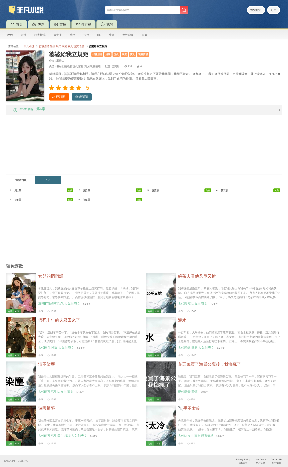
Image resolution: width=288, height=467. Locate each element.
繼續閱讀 (81, 97)
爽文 (73, 34)
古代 (86, 34)
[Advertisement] (126, 149)
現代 (10, 34)
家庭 (144, 34)
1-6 (48, 183)
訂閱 (273, 10)
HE (99, 34)
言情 (23, 34)
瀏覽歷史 (256, 10)
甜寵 (112, 34)
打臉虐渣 (44, 46)
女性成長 (128, 34)
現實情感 (40, 34)
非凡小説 (29, 46)
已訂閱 (61, 97)
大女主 (58, 34)
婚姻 (52, 46)
